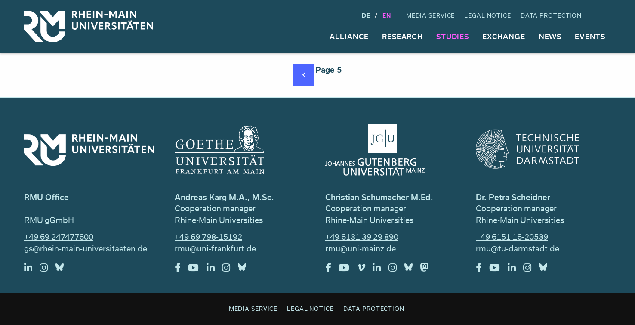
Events (590, 36)
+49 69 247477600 (58, 236)
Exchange (503, 36)
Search (603, 16)
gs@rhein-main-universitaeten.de (85, 248)
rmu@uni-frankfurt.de (215, 248)
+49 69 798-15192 (208, 236)
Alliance (349, 36)
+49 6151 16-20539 (512, 236)
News (550, 36)
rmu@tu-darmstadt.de (517, 248)
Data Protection (551, 15)
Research (402, 36)
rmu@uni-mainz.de (360, 248)
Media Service (430, 15)
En (386, 15)
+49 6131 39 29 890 (361, 236)
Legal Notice (487, 15)
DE (366, 15)
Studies (452, 36)
